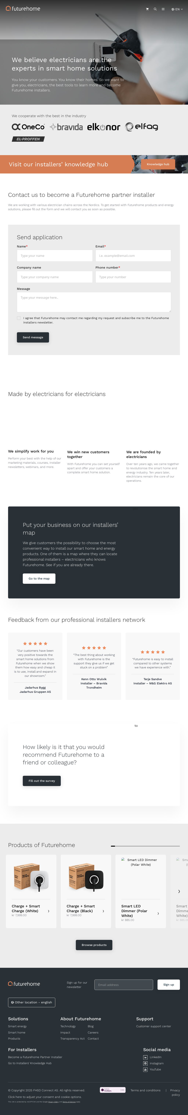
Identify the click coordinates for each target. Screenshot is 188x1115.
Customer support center (153, 1026)
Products (14, 1038)
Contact (93, 1038)
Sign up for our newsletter (77, 985)
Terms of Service (69, 1102)
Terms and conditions (145, 1090)
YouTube (155, 1069)
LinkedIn (156, 1057)
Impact (65, 1032)
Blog (90, 1026)
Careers (93, 1032)
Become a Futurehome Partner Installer (35, 1057)
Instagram (157, 1063)
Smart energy (17, 1026)
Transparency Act (72, 1038)
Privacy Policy (53, 1102)
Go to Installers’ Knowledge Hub (30, 1063)
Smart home (16, 1032)
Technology (68, 1026)
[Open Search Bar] (155, 9)
